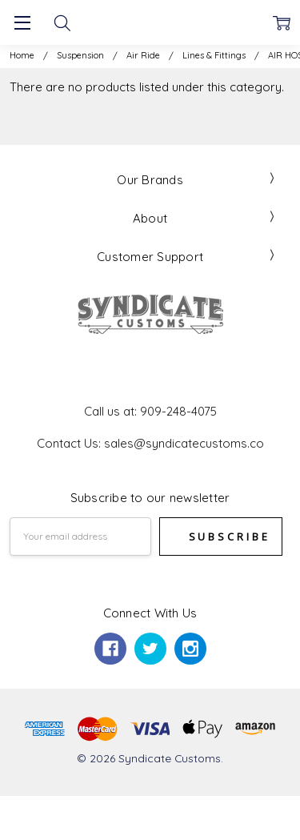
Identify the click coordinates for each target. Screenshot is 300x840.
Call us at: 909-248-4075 (150, 411)
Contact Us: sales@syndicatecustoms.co (150, 443)
